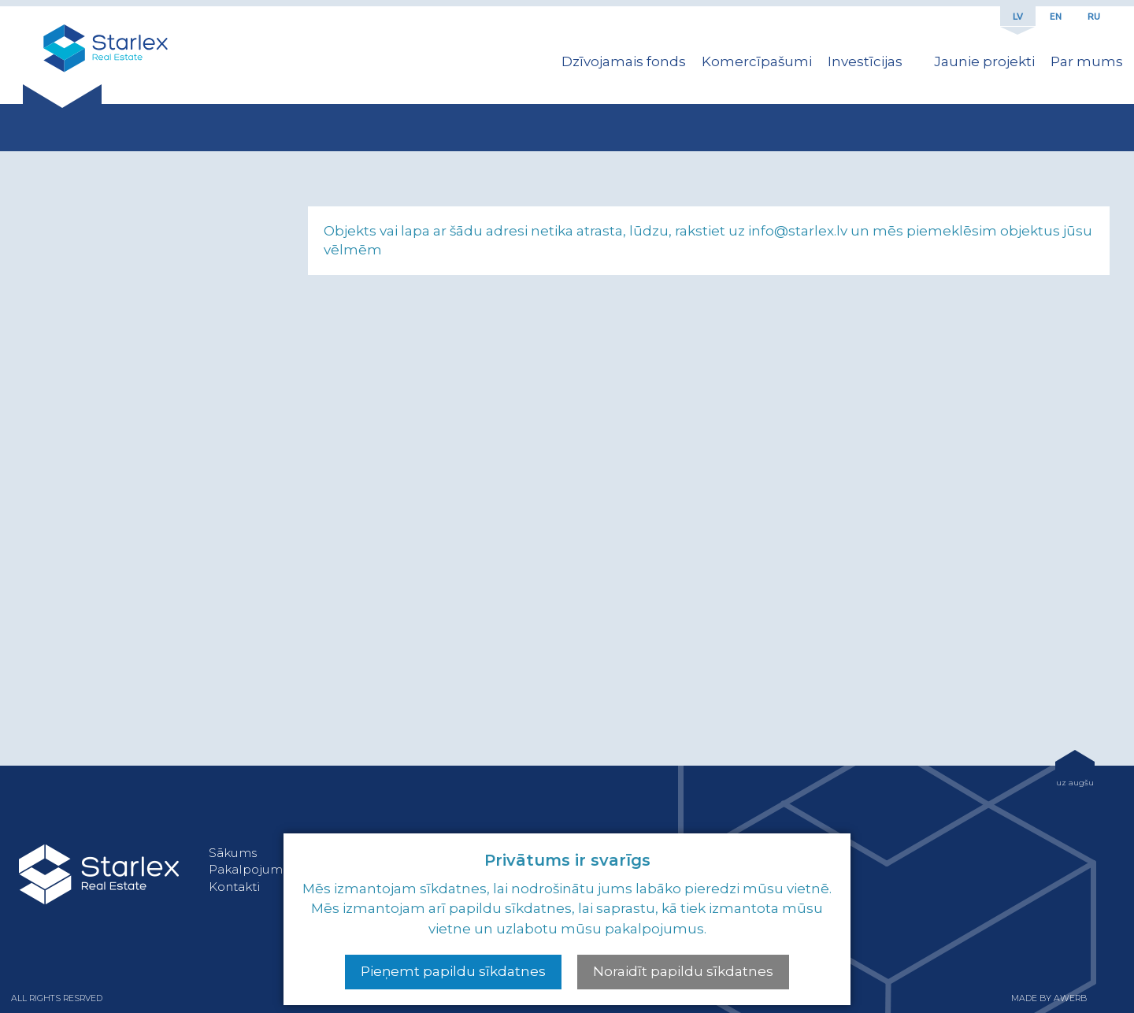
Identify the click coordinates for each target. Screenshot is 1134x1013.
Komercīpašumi (757, 61)
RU (1094, 16)
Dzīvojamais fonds (623, 61)
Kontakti (235, 886)
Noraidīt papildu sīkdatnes (683, 971)
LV (1018, 16)
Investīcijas (865, 61)
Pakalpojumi (248, 869)
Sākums (233, 852)
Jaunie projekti (984, 61)
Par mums (1087, 61)
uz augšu (1075, 782)
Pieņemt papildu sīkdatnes (453, 971)
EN (1056, 16)
